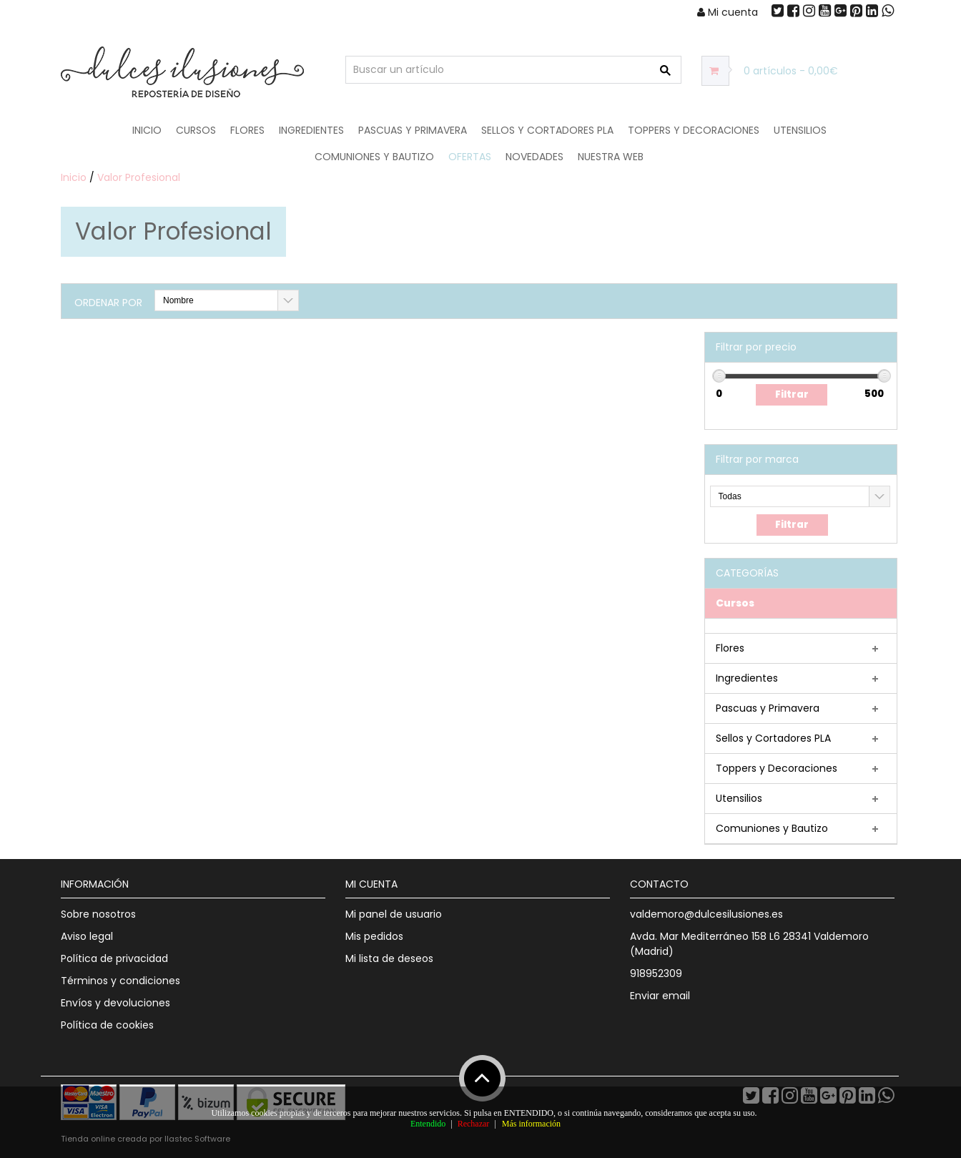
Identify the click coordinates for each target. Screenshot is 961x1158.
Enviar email (660, 995)
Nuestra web (611, 156)
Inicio (147, 130)
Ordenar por (108, 302)
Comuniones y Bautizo (374, 156)
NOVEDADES (534, 156)
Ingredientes (311, 130)
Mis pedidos (374, 936)
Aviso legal (87, 936)
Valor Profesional (138, 177)
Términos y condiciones (120, 980)
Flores (247, 130)
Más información (531, 1124)
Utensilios (800, 130)
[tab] (801, 604)
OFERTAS (469, 156)
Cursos (196, 130)
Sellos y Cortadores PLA (547, 130)
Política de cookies (107, 1025)
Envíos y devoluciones (115, 1003)
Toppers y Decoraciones (693, 130)
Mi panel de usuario (393, 914)
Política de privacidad (114, 958)
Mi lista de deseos (389, 958)
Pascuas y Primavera (412, 130)
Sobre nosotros (98, 914)
